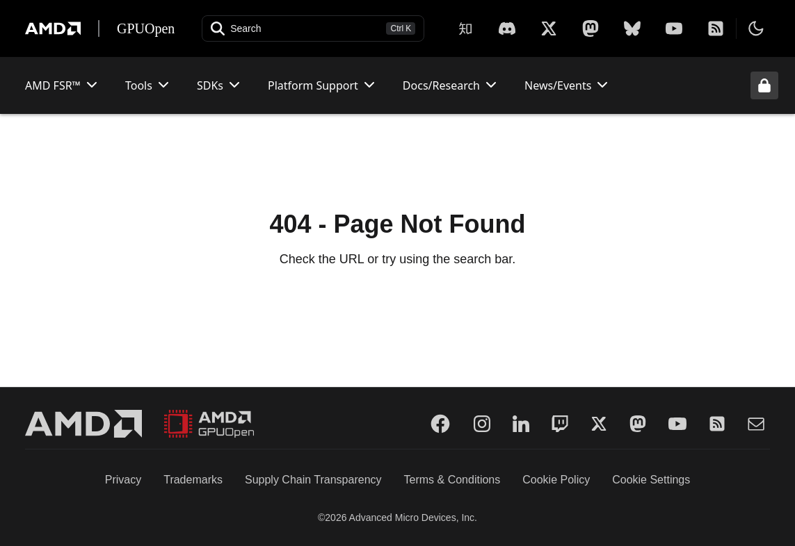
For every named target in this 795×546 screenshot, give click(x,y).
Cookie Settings (651, 480)
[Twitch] (560, 423)
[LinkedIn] (521, 423)
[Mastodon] (590, 28)
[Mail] (756, 423)
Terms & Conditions (452, 480)
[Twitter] (599, 423)
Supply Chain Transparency (313, 480)
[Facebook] (440, 424)
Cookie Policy (556, 480)
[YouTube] (674, 28)
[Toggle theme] (756, 28)
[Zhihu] (465, 28)
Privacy (123, 480)
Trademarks (193, 480)
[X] (507, 28)
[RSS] (716, 28)
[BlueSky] (632, 28)
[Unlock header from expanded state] (764, 85)
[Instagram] (482, 423)
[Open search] (313, 28)
